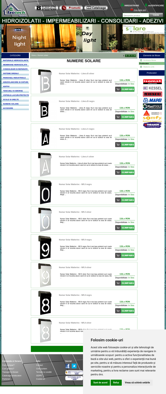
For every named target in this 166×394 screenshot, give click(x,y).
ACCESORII (8, 108)
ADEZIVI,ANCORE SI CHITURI (15, 82)
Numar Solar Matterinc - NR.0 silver (75, 212)
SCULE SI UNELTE (11, 99)
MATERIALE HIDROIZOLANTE (15, 60)
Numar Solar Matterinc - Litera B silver (76, 73)
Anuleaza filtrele (149, 60)
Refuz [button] (116, 382)
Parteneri (6, 379)
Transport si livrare (10, 372)
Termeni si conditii (44, 372)
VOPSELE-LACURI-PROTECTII (16, 95)
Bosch (152, 78)
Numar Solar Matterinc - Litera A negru (76, 129)
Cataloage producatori (11, 376)
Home (33, 55)
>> (135, 56)
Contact (39, 365)
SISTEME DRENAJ (11, 73)
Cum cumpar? (8, 365)
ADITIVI (6, 86)
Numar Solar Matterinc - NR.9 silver (75, 267)
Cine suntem (41, 369)
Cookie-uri (40, 379)
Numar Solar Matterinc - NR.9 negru (75, 240)
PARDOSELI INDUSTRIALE (14, 78)
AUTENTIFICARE (154, 6)
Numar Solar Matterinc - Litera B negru (76, 101)
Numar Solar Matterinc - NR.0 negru (75, 184)
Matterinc (148, 67)
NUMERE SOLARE (11, 104)
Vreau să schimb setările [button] (137, 382)
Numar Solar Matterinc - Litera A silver (76, 157)
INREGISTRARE (130, 6)
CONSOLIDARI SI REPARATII (15, 69)
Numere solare (43, 55)
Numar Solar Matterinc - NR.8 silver (75, 323)
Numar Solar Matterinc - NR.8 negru (75, 295)
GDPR (39, 376)
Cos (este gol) (138, 10)
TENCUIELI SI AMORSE (13, 91)
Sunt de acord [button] (100, 382)
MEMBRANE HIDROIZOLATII (15, 65)
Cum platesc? (8, 369)
